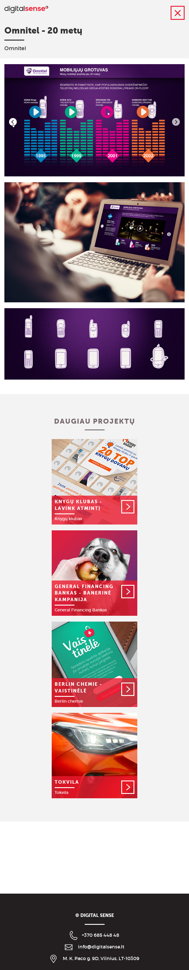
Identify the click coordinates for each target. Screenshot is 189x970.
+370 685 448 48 (100, 935)
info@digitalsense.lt (101, 947)
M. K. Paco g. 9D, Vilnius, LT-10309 (101, 958)
